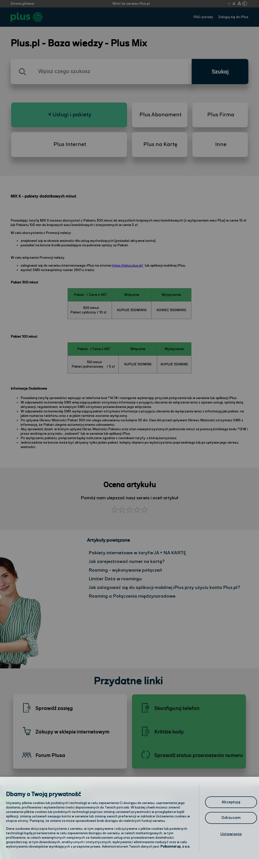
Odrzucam (231, 817)
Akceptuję (231, 802)
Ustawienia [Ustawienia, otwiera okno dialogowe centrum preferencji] (231, 834)
